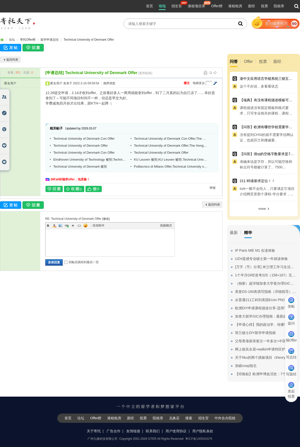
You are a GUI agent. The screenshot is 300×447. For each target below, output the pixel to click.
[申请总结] (54, 73)
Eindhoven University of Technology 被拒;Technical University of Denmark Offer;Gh (90, 159)
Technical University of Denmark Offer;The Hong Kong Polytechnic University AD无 (171, 145)
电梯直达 (199, 83)
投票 (264, 6)
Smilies (85, 225)
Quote (73, 225)
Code (79, 225)
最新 (234, 232)
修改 (106, 219)
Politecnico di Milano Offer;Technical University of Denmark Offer (171, 166)
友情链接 (133, 431)
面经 (251, 6)
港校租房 (235, 6)
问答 (234, 61)
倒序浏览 (109, 83)
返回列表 (12, 59)
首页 (149, 6)
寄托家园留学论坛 (2, 39)
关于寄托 (94, 431)
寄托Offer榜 (28, 39)
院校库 (279, 6)
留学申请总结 (49, 39)
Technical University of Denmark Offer (89, 39)
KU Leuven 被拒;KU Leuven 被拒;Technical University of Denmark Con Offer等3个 (171, 159)
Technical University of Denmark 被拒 (80, 166)
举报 (213, 188)
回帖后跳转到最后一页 (81, 262)
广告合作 (113, 431)
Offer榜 (216, 6)
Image (60, 225)
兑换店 (174, 418)
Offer (248, 61)
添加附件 (98, 225)
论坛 (162, 6)
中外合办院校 (225, 418)
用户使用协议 (176, 431)
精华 (248, 232)
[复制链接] (145, 73)
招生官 (177, 6)
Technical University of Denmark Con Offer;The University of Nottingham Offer (171, 138)
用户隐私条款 (202, 431)
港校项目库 (196, 6)
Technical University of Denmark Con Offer (83, 138)
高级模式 (166, 225)
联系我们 (153, 431)
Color (54, 225)
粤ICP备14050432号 (198, 439)
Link (66, 225)
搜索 (188, 418)
